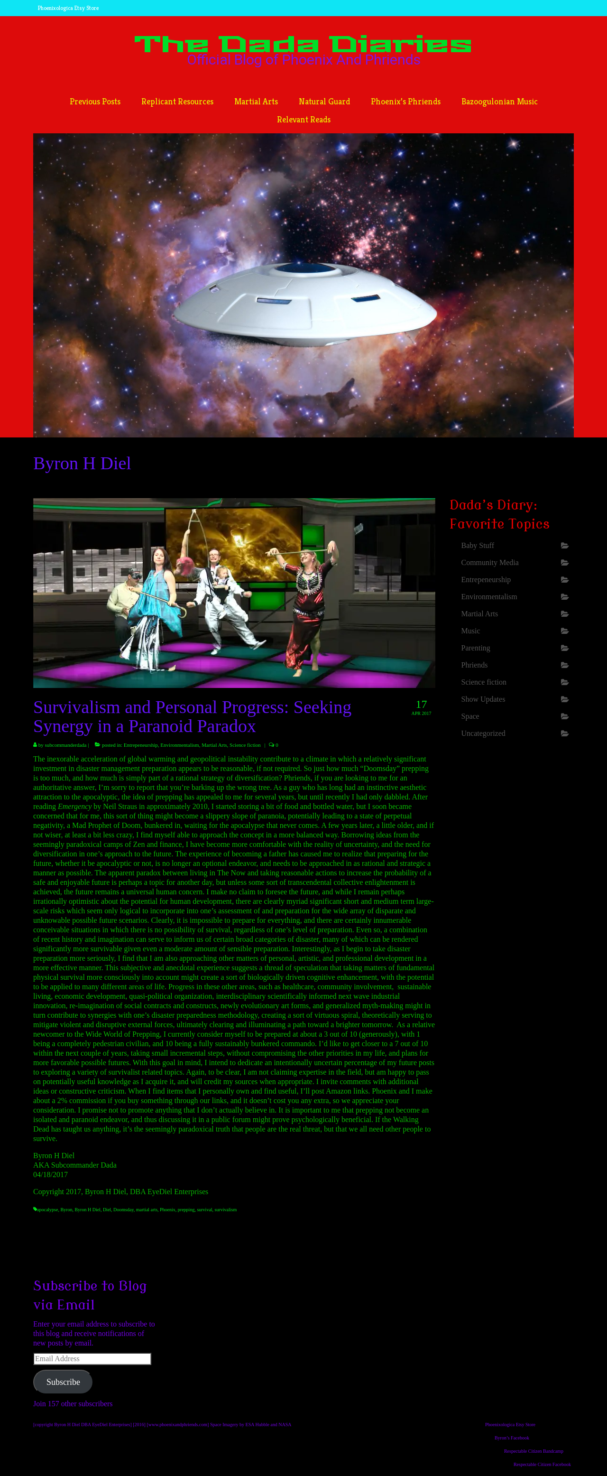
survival (204, 1209)
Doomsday (123, 1209)
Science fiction (245, 745)
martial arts (146, 1209)
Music (470, 631)
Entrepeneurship (141, 745)
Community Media (490, 562)
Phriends (474, 665)
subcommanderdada (66, 745)
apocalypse (47, 1209)
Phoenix (167, 1209)
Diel (107, 1209)
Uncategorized (483, 733)
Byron (66, 1209)
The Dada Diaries (303, 45)
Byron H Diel (87, 1209)
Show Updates (483, 699)
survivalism (226, 1209)
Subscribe (63, 1382)
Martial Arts (214, 745)
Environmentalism (179, 745)
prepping (186, 1209)
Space (470, 716)
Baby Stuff (477, 545)
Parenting (475, 648)
